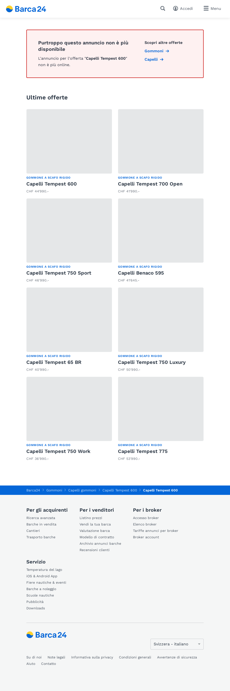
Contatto (48, 664)
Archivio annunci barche (100, 543)
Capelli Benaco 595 (141, 273)
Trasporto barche (40, 537)
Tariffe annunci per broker (155, 531)
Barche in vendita (41, 524)
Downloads (35, 608)
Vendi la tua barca (95, 524)
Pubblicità (35, 602)
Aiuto (30, 664)
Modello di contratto (97, 537)
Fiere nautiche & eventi (46, 582)
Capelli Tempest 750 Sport (58, 273)
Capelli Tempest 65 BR (54, 362)
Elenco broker (145, 524)
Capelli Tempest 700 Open (150, 184)
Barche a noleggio (41, 589)
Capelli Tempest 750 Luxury (152, 362)
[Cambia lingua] (177, 644)
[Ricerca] (163, 8)
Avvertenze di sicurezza (177, 657)
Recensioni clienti (95, 550)
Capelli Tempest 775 (143, 451)
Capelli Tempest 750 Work (58, 451)
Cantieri (33, 531)
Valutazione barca (95, 531)
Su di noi (34, 657)
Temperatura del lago (44, 570)
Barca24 (33, 490)
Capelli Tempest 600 (51, 184)
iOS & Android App (41, 576)
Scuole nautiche (40, 595)
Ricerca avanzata (40, 518)
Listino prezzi (91, 518)
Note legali (56, 657)
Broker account (146, 537)
